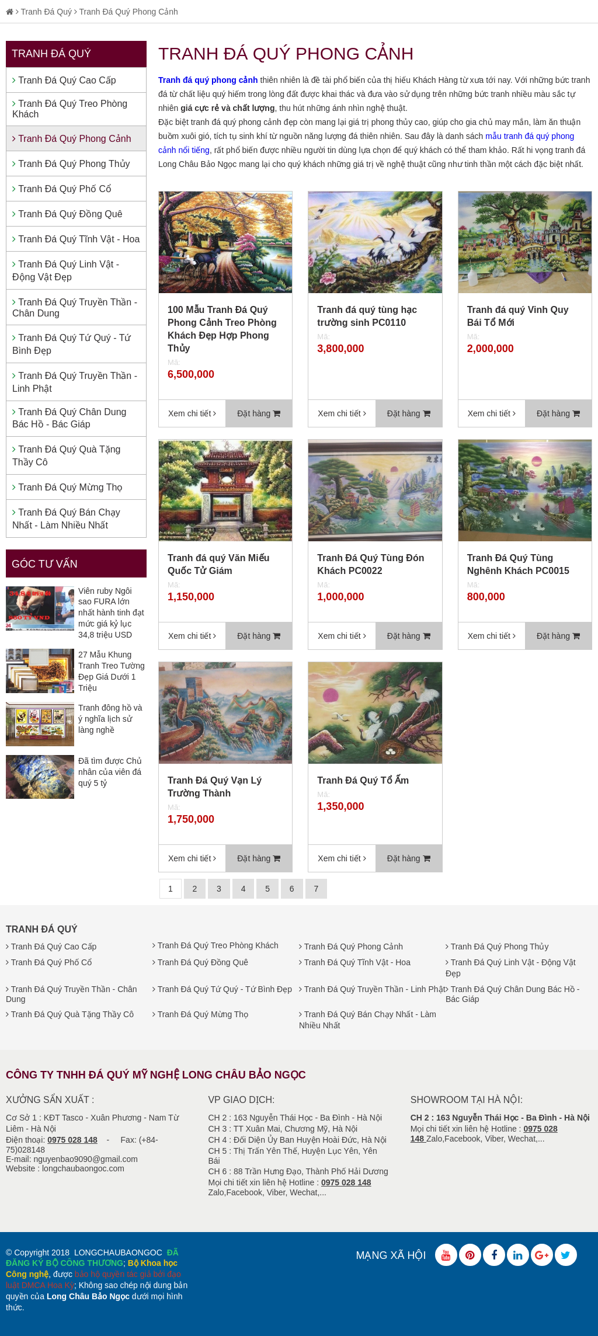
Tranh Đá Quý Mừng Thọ (67, 487)
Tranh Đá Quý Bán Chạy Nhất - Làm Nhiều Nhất (66, 518)
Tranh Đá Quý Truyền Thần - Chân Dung (74, 307)
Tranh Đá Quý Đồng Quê (67, 214)
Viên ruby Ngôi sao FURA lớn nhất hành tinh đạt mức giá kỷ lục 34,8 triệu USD (111, 612)
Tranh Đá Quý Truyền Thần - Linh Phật (74, 382)
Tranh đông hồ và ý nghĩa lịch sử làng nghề (110, 719)
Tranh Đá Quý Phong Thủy (71, 164)
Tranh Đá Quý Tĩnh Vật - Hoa (76, 239)
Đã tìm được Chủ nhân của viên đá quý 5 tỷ (110, 772)
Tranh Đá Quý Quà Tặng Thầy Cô (66, 455)
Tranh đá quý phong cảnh (208, 80)
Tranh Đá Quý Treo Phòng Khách (69, 109)
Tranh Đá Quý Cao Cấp (64, 80)
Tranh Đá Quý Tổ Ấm (363, 780)
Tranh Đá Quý (46, 11)
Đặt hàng (258, 413)
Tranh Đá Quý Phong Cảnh (128, 11)
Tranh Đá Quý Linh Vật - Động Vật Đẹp (65, 270)
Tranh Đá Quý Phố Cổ (62, 189)
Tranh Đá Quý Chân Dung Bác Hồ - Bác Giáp (69, 418)
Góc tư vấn (45, 564)
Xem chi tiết (192, 413)
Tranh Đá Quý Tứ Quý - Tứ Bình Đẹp (71, 344)
